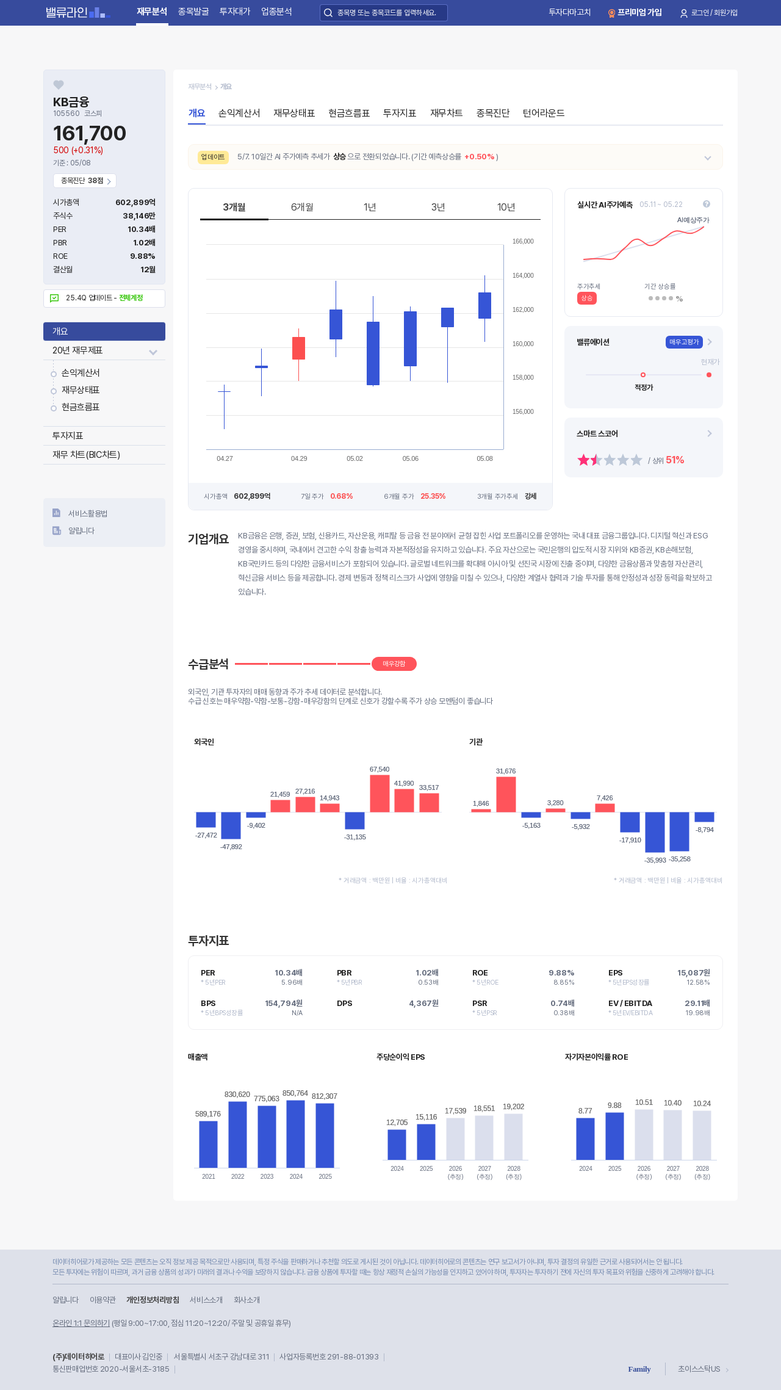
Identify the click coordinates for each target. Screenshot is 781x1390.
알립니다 (81, 530)
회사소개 (247, 1300)
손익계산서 (81, 372)
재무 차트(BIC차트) (86, 454)
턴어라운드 (543, 113)
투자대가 (235, 11)
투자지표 (67, 435)
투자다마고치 (570, 12)
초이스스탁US (699, 1369)
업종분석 (276, 11)
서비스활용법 (87, 513)
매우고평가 (684, 342)
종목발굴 (193, 11)
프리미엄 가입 (639, 12)
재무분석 (152, 11)
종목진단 (493, 113)
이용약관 (103, 1300)
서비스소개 (206, 1300)
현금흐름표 (81, 407)
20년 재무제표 (77, 350)
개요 (60, 331)
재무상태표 (81, 390)
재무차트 (446, 113)
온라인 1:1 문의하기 (81, 1323)
